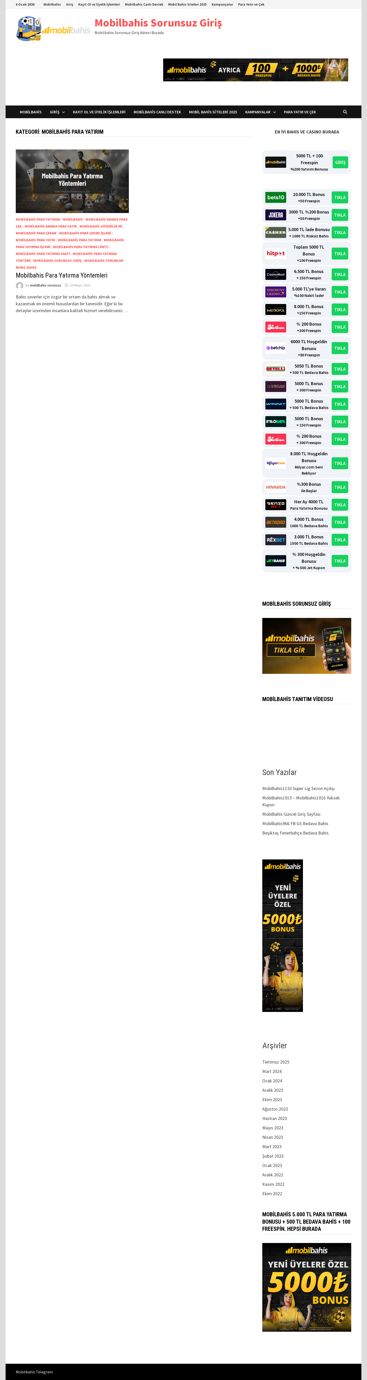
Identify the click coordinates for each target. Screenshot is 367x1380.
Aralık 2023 (272, 1090)
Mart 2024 (272, 1071)
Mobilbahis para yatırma (38, 219)
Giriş (69, 4)
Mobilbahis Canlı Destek (144, 4)
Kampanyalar (222, 4)
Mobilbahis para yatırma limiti (80, 247)
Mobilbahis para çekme (36, 233)
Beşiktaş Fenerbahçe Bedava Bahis (295, 833)
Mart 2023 (272, 1146)
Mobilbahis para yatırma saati (43, 253)
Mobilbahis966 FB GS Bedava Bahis (295, 823)
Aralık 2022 (272, 1175)
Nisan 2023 (272, 1137)
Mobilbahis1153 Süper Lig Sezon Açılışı (298, 788)
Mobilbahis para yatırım (79, 240)
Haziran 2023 (274, 1118)
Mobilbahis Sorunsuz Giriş (158, 22)
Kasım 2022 (273, 1184)
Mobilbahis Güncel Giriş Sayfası (291, 814)
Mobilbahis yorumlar (103, 260)
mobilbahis (73, 219)
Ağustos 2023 (275, 1109)
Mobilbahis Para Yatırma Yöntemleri (62, 275)
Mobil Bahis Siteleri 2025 (187, 4)
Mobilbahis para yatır (35, 240)
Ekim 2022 (272, 1193)
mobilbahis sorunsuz (45, 285)
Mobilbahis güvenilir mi (101, 226)
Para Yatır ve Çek (251, 4)
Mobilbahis (52, 4)
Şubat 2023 (273, 1156)
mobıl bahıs (26, 267)
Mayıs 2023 (272, 1128)
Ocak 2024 (272, 1081)
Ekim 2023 (272, 1099)
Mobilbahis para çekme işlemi (85, 233)
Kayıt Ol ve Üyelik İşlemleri (99, 4)
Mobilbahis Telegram (34, 1371)
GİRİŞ (340, 162)
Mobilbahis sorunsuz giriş (57, 260)
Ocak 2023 (272, 1165)
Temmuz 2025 (275, 1062)
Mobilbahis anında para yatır (51, 226)
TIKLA (340, 197)
